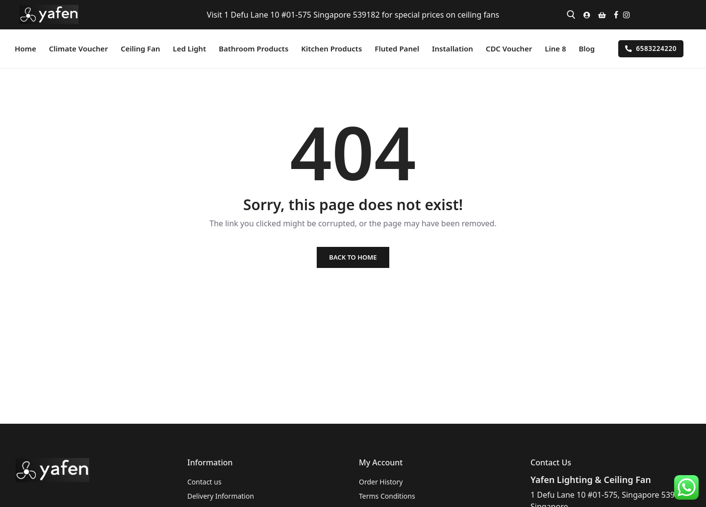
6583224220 (651, 48)
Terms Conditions (387, 496)
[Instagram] (626, 14)
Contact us (204, 481)
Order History (381, 481)
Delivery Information (220, 496)
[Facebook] (616, 14)
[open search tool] (571, 14)
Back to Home (353, 257)
